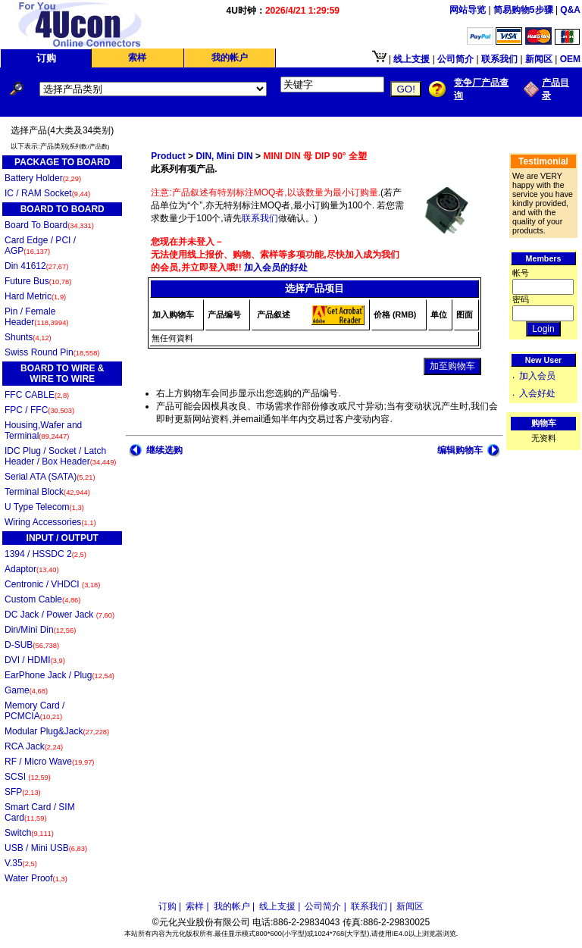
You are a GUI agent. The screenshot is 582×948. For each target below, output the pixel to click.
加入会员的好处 (275, 267)
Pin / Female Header (36, 316)
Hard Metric (35, 296)
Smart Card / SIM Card (40, 812)
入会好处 (537, 393)
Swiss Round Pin (52, 352)
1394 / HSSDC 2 (45, 554)
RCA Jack (34, 746)
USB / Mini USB (46, 848)
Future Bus (38, 281)
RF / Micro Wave (49, 761)
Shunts (28, 337)
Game (26, 690)
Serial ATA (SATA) (50, 476)
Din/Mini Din (40, 629)
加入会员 (537, 376)
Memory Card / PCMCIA (34, 710)
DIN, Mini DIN (224, 156)
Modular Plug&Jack (57, 731)
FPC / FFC (39, 410)
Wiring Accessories (50, 522)
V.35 (21, 863)
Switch (29, 833)
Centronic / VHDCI (52, 584)
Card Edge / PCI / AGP (40, 245)
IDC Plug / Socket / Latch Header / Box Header (60, 456)
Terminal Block (47, 492)
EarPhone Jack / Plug (59, 675)
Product (168, 156)
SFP (23, 792)
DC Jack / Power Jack (59, 614)
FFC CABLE (37, 395)
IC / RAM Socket (47, 193)
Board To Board (49, 225)
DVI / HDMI (35, 660)
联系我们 (260, 218)
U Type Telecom (44, 507)
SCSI (28, 776)
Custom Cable (42, 599)
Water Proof (36, 878)
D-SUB (32, 645)
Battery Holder (43, 178)
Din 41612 (36, 266)
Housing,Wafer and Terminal (43, 430)
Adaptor (32, 569)
